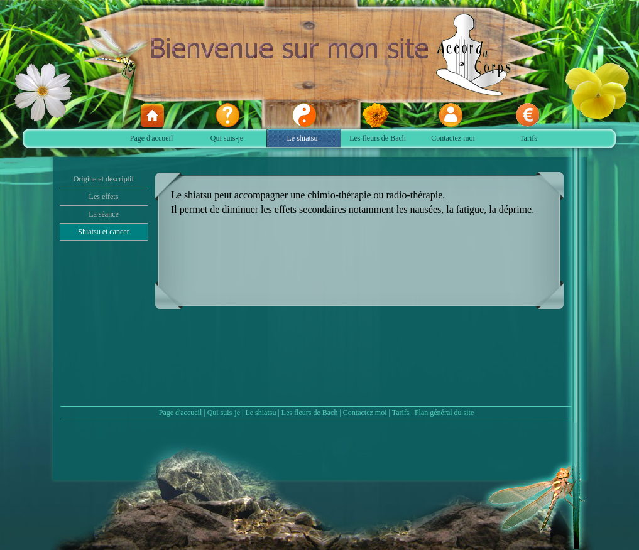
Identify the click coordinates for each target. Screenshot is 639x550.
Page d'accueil (180, 412)
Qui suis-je (223, 412)
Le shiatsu (260, 412)
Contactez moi (365, 412)
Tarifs (401, 412)
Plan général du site (444, 412)
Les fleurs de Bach (309, 412)
